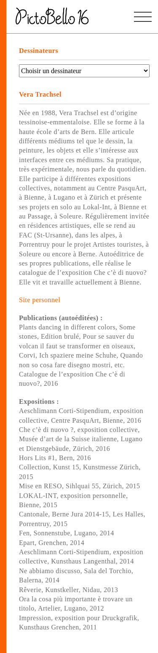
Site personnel (39, 299)
